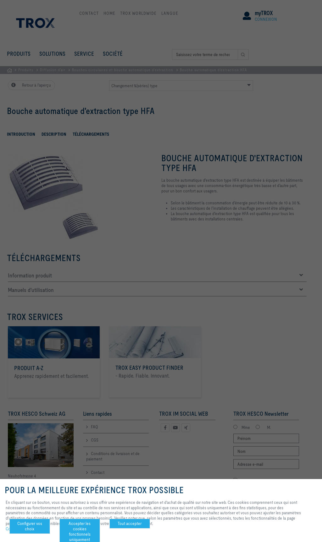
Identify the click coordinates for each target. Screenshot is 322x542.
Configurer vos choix (29, 526)
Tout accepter (130, 523)
